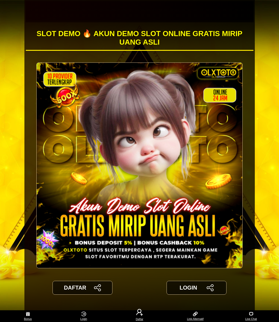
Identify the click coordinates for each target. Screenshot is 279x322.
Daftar (140, 316)
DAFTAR (82, 287)
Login (83, 316)
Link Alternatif (195, 316)
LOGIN (196, 287)
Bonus (28, 316)
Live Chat (251, 316)
